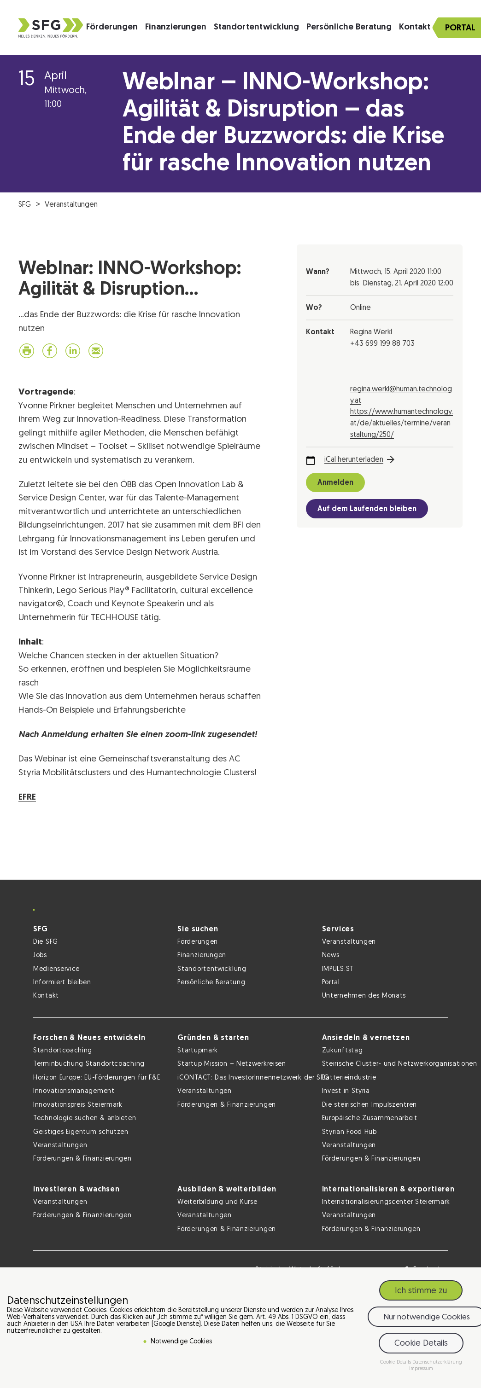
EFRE (27, 797)
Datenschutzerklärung (437, 1362)
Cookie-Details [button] (396, 1362)
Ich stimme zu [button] (421, 1291)
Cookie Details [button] (421, 1343)
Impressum (421, 1368)
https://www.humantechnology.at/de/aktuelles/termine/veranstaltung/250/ (401, 423)
